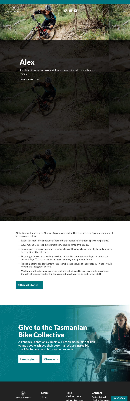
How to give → (28, 359)
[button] (125, 11)
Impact (31, 79)
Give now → (51, 359)
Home (22, 79)
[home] (14, 9)
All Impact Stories (29, 284)
